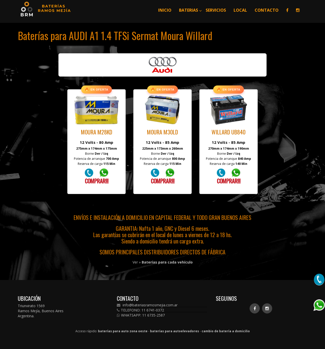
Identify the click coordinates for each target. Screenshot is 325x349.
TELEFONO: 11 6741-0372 (140, 310)
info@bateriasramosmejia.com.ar (147, 305)
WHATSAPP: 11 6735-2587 (141, 315)
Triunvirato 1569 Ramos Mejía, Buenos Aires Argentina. (40, 310)
